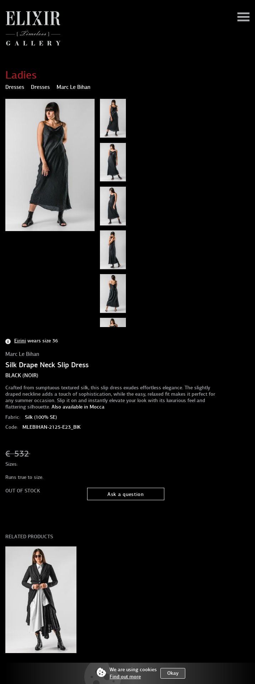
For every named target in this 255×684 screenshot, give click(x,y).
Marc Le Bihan (22, 354)
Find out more (125, 677)
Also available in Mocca (78, 407)
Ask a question (125, 494)
